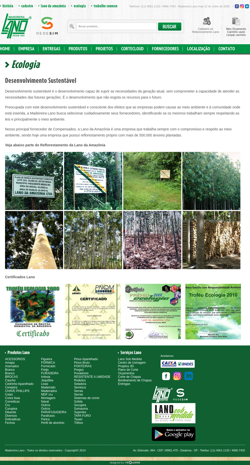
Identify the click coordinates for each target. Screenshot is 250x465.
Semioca (80, 387)
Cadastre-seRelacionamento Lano (205, 30)
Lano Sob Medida (130, 359)
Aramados (12, 366)
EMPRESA (26, 49)
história (8, 6)
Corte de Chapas (129, 377)
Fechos (10, 423)
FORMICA (48, 362)
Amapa (10, 362)
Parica (45, 419)
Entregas (124, 384)
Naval (45, 401)
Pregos (79, 369)
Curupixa (11, 408)
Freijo (45, 369)
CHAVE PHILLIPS (17, 391)
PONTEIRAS (82, 366)
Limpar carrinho (236, 34)
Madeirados (49, 391)
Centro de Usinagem (132, 362)
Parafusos (48, 415)
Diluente (10, 412)
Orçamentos (126, 373)
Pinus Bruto (82, 362)
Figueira (46, 359)
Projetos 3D (126, 366)
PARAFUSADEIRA (53, 412)
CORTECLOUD (132, 49)
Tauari (78, 419)
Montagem (48, 398)
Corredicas (12, 401)
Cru (7, 405)
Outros (45, 405)
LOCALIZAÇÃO (198, 49)
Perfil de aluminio (52, 423)
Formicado (48, 366)
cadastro (27, 6)
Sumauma (81, 408)
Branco (10, 369)
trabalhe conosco (105, 6)
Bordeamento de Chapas (135, 380)
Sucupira (80, 405)
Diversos (11, 415)
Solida (78, 401)
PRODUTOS (78, 49)
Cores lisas (12, 398)
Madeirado (48, 387)
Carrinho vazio (236, 31)
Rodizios (80, 380)
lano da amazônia (53, 6)
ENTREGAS (51, 49)
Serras (78, 391)
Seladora (80, 384)
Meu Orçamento (236, 28)
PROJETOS (104, 49)
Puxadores (81, 373)
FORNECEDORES (165, 49)
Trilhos (78, 423)
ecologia (80, 6)
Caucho (10, 380)
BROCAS (11, 377)
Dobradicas (12, 419)
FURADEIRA (50, 373)
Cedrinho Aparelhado (19, 384)
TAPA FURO (82, 415)
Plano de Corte (128, 369)
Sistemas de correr (86, 398)
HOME (5, 49)
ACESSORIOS (15, 359)
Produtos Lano (19, 353)
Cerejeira (11, 387)
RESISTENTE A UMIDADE (92, 377)
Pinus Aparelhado (86, 359)
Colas (9, 394)
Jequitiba (47, 380)
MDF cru (47, 394)
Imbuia (45, 377)
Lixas (44, 384)
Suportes (80, 412)
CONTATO (226, 49)
